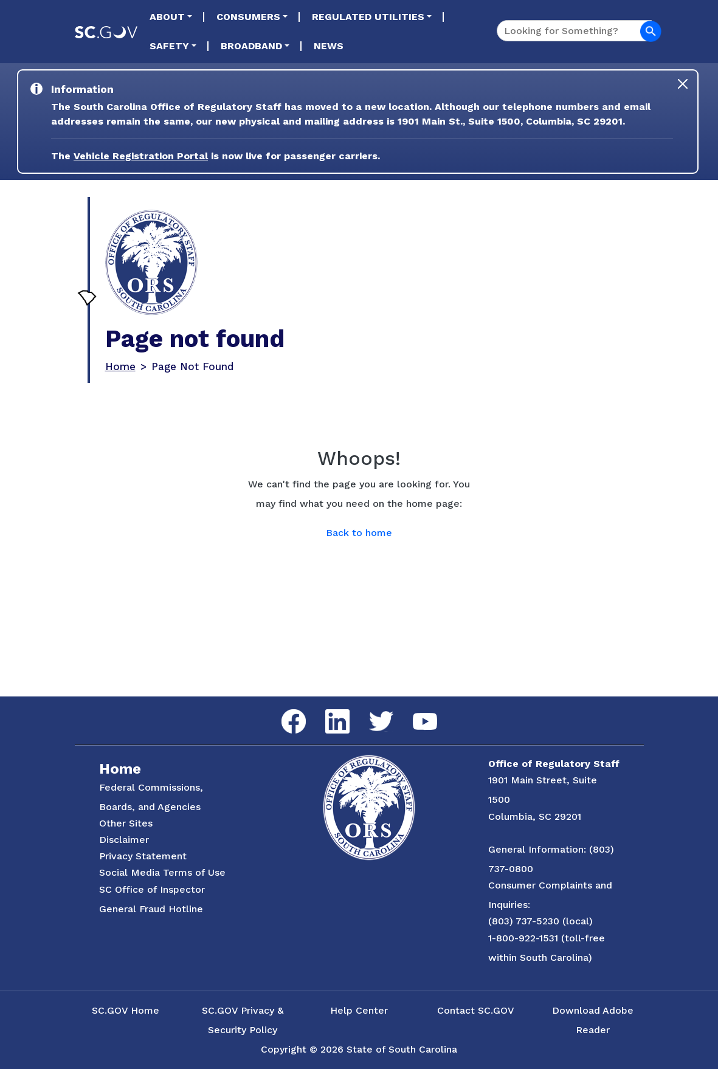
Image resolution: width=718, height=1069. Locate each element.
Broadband (251, 46)
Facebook (283, 709)
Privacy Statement (143, 856)
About (167, 16)
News (328, 46)
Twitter (370, 711)
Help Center (359, 1010)
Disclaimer (124, 839)
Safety (169, 46)
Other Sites (126, 823)
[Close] (682, 84)
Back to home (359, 532)
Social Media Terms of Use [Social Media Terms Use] (162, 872)
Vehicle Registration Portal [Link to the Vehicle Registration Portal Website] (141, 156)
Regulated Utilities (368, 16)
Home (120, 366)
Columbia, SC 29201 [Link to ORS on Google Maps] (534, 816)
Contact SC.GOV (475, 1010)
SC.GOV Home (125, 1010)
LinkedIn (327, 709)
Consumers (248, 16)
